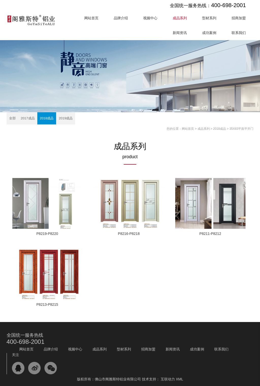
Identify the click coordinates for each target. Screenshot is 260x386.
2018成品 (47, 118)
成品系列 (180, 18)
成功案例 (209, 33)
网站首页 (91, 18)
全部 (12, 118)
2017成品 (28, 118)
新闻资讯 (180, 33)
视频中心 (150, 18)
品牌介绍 (121, 18)
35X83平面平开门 (242, 129)
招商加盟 (239, 18)
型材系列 (209, 18)
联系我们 (239, 33)
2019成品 (66, 118)
